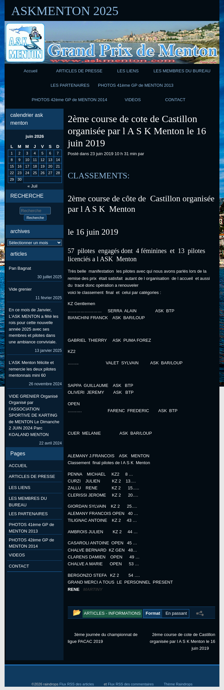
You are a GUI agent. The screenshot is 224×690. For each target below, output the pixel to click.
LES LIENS (128, 70)
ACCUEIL (18, 465)
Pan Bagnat (20, 268)
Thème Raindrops (178, 684)
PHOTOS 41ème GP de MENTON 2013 (136, 85)
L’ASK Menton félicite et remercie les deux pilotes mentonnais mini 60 (32, 369)
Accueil (30, 70)
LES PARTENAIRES (69, 85)
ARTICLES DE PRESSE (79, 70)
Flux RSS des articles (76, 684)
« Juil (32, 186)
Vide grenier (20, 289)
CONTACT (175, 99)
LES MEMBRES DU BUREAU (182, 70)
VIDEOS (133, 99)
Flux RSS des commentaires (131, 684)
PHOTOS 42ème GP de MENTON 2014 (69, 99)
